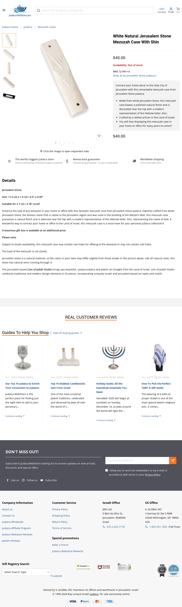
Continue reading (15, 416)
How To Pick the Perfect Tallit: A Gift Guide (156, 385)
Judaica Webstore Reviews (17, 534)
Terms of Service (61, 528)
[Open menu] (4, 10)
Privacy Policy (152, 474)
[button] (64, 77)
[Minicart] (178, 10)
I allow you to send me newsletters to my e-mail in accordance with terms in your (138, 472)
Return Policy (59, 521)
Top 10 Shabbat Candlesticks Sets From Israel (68, 385)
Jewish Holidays (11, 540)
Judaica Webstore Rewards (67, 551)
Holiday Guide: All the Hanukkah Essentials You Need (111, 388)
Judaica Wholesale (12, 521)
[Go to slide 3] (64, 143)
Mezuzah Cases (47, 27)
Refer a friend (60, 545)
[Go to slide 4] (69, 143)
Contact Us (8, 515)
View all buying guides (67, 333)
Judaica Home (10, 27)
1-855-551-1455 (158, 526)
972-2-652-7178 (116, 526)
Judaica (28, 27)
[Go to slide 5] (73, 143)
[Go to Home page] (20, 10)
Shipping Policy (61, 515)
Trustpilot (56, 576)
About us (7, 509)
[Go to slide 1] (55, 143)
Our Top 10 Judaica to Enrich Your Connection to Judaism (22, 385)
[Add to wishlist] (99, 136)
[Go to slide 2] (60, 143)
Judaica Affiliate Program (16, 528)
